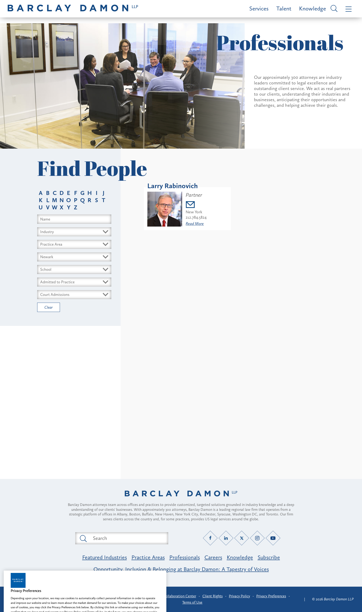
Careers (213, 557)
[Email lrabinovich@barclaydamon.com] (196, 205)
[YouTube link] (273, 538)
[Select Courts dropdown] (74, 294)
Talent (283, 8)
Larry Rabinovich (172, 185)
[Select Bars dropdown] (74, 282)
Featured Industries (104, 557)
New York (194, 211)
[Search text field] (127, 538)
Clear (48, 307)
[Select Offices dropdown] (74, 256)
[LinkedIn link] (226, 538)
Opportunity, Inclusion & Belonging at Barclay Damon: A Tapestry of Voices (181, 569)
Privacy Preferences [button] (271, 596)
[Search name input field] (74, 219)
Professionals (184, 557)
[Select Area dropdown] (74, 244)
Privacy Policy (239, 596)
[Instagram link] (257, 538)
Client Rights (212, 596)
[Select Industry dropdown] (74, 231)
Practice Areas (148, 557)
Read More (195, 223)
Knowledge (312, 8)
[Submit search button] (83, 538)
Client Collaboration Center (174, 596)
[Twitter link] (242, 538)
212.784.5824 (196, 217)
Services (259, 8)
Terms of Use (192, 602)
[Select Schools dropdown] (74, 269)
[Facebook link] (210, 538)
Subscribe (269, 557)
